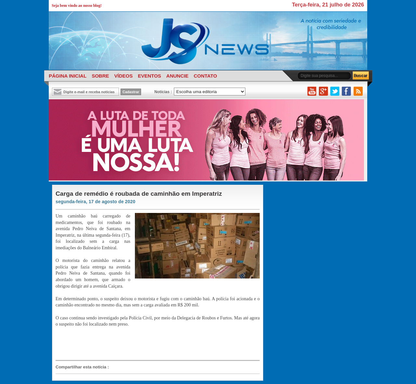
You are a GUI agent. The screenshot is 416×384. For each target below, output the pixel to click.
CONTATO (205, 76)
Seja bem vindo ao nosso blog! (77, 5)
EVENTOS (149, 76)
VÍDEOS (123, 76)
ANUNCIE (177, 76)
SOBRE (100, 76)
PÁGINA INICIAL (67, 76)
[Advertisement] (154, 343)
